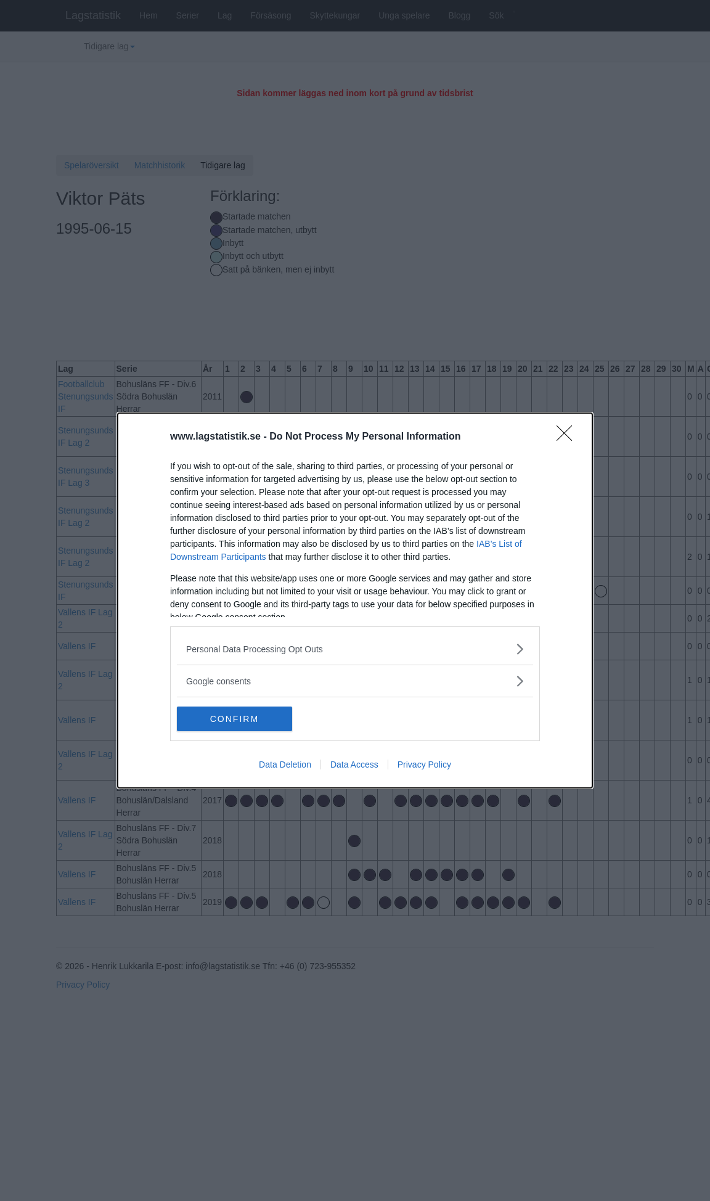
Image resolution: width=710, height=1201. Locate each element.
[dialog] (355, 600)
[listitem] (355, 648)
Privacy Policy (424, 764)
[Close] (568, 437)
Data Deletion (285, 764)
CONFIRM (235, 719)
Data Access (354, 764)
